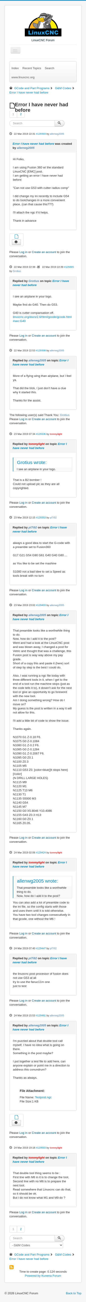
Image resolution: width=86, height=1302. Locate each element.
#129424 (41, 852)
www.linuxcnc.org (22, 77)
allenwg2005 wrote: (37, 880)
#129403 (41, 605)
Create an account (44, 252)
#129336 (41, 434)
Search (49, 68)
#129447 (41, 948)
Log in (23, 252)
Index (15, 68)
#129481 (41, 1015)
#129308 (41, 350)
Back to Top (73, 1293)
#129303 (41, 133)
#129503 (41, 1147)
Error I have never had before (33, 143)
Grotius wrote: (32, 462)
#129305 (69, 267)
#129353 (41, 517)
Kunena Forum (51, 1275)
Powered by (33, 1275)
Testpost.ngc (43, 1097)
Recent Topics (31, 68)
